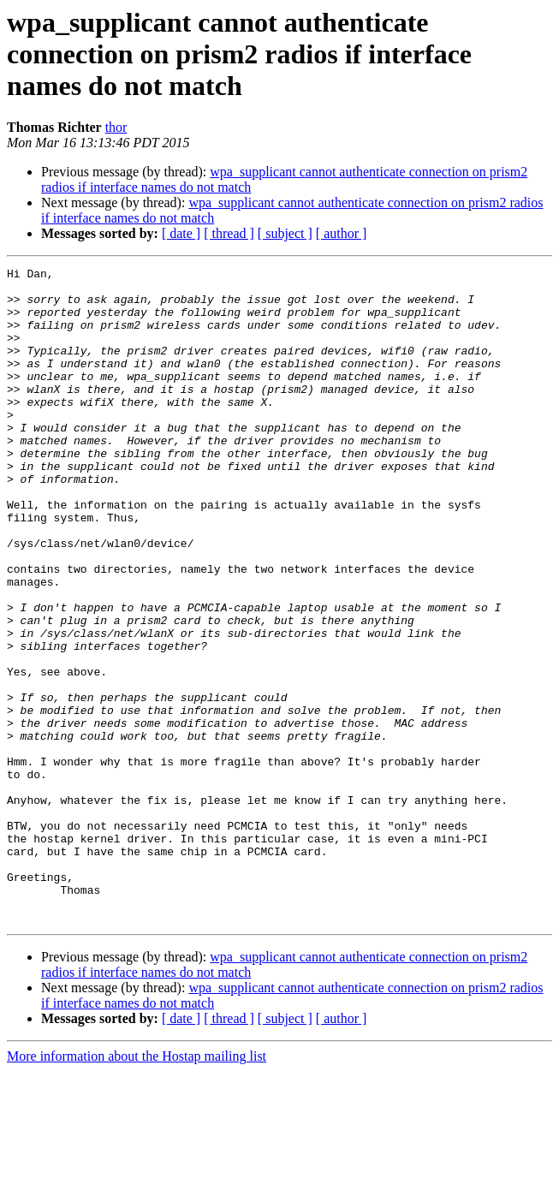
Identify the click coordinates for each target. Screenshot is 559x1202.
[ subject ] (285, 233)
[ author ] (341, 233)
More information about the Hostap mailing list (136, 1187)
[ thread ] (229, 233)
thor (116, 127)
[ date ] (181, 233)
